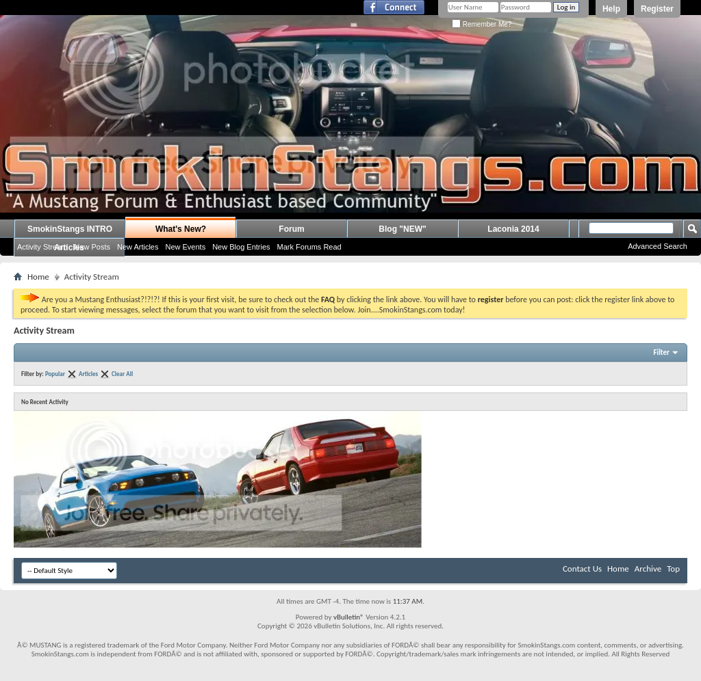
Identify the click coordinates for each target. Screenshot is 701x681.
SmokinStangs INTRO (69, 229)
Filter (661, 352)
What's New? (180, 229)
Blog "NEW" (402, 229)
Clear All (122, 373)
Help (611, 9)
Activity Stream (42, 247)
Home (38, 276)
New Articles (138, 247)
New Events (185, 247)
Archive (648, 568)
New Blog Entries (241, 247)
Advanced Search (657, 246)
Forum (291, 229)
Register (657, 9)
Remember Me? (481, 24)
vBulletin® (348, 617)
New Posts (92, 247)
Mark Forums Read (309, 247)
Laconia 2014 (513, 229)
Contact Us (582, 568)
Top (673, 568)
